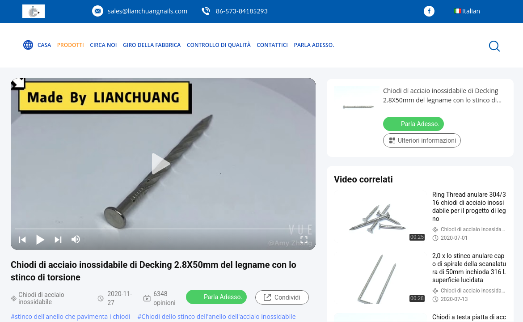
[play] (163, 164)
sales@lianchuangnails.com (147, 11)
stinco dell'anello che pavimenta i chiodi (72, 316)
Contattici (272, 45)
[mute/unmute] (76, 239)
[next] (58, 239)
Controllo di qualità (219, 45)
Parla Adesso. (314, 45)
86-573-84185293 (242, 11)
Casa (36, 45)
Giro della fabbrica (152, 45)
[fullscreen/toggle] (304, 239)
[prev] (22, 239)
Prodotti (70, 45)
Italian (471, 11)
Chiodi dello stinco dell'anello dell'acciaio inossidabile (219, 316)
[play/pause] (40, 239)
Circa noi (103, 45)
